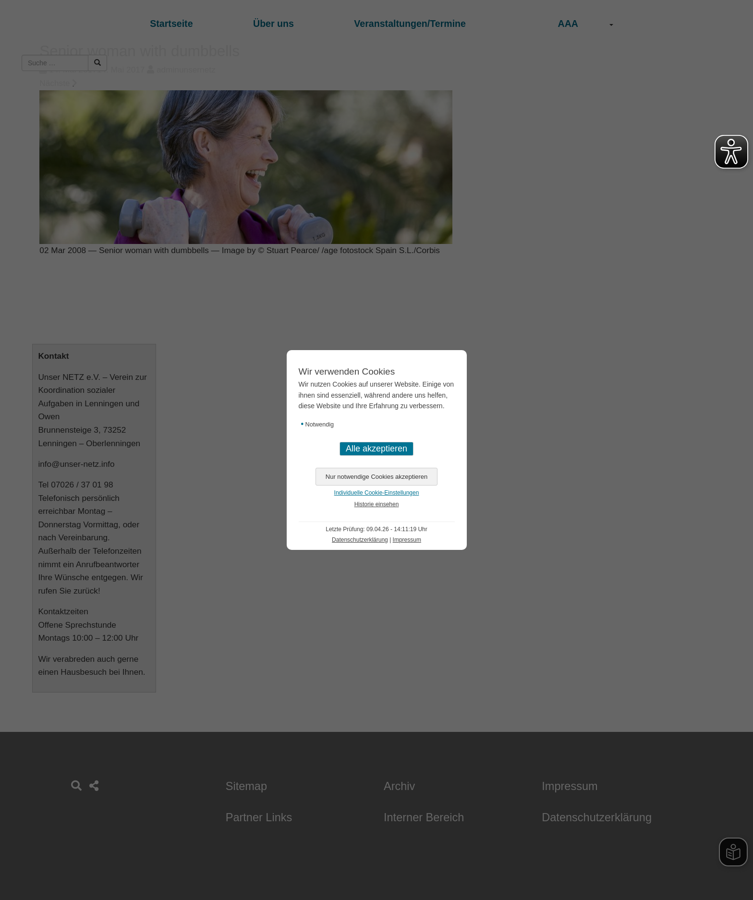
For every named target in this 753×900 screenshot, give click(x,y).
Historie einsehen (376, 504)
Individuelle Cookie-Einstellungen (376, 492)
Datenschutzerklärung (360, 539)
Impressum (407, 539)
